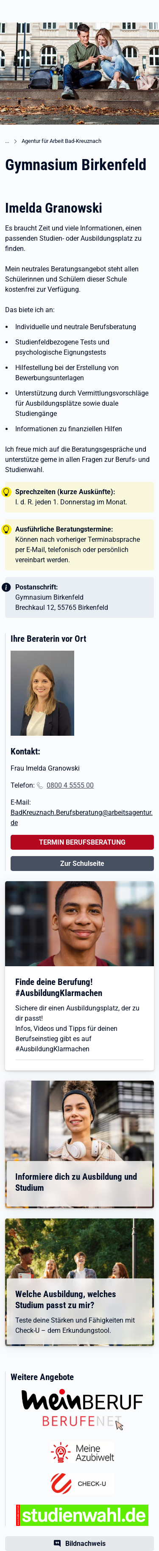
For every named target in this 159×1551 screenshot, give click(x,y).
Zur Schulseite (82, 863)
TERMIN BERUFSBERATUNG (82, 842)
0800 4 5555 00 (70, 785)
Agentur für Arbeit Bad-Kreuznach (61, 141)
